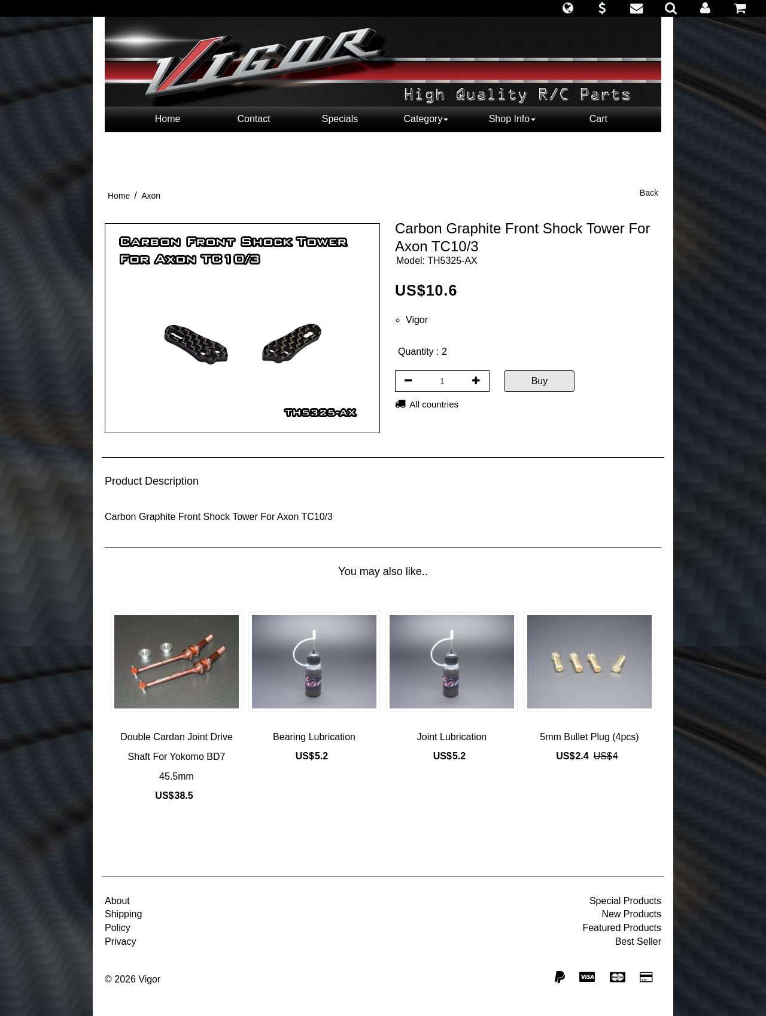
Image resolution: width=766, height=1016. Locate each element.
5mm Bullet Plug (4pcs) (589, 737)
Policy (117, 928)
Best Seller (638, 941)
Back (649, 192)
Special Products (625, 901)
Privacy (120, 941)
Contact (253, 119)
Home (168, 119)
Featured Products (621, 928)
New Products (631, 914)
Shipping (123, 914)
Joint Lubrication (452, 737)
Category (426, 119)
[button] (568, 8)
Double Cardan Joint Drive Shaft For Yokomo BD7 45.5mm (176, 756)
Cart (598, 119)
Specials (340, 119)
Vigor (417, 320)
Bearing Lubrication (314, 737)
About (117, 901)
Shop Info (512, 119)
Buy (539, 381)
